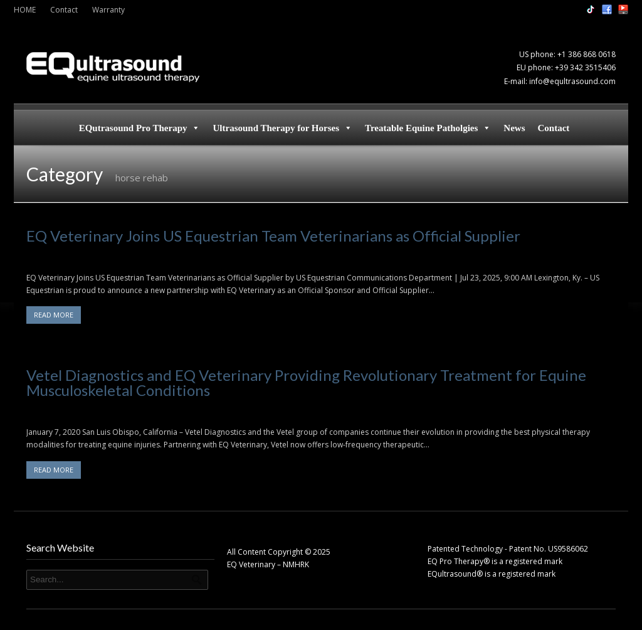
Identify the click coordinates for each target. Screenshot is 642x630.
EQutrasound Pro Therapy (140, 128)
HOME (25, 9)
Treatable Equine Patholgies (428, 128)
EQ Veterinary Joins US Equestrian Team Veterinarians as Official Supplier (273, 236)
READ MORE (53, 314)
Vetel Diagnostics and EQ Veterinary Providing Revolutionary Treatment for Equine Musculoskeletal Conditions (306, 382)
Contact (64, 9)
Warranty (108, 9)
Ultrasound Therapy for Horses (282, 128)
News (514, 128)
